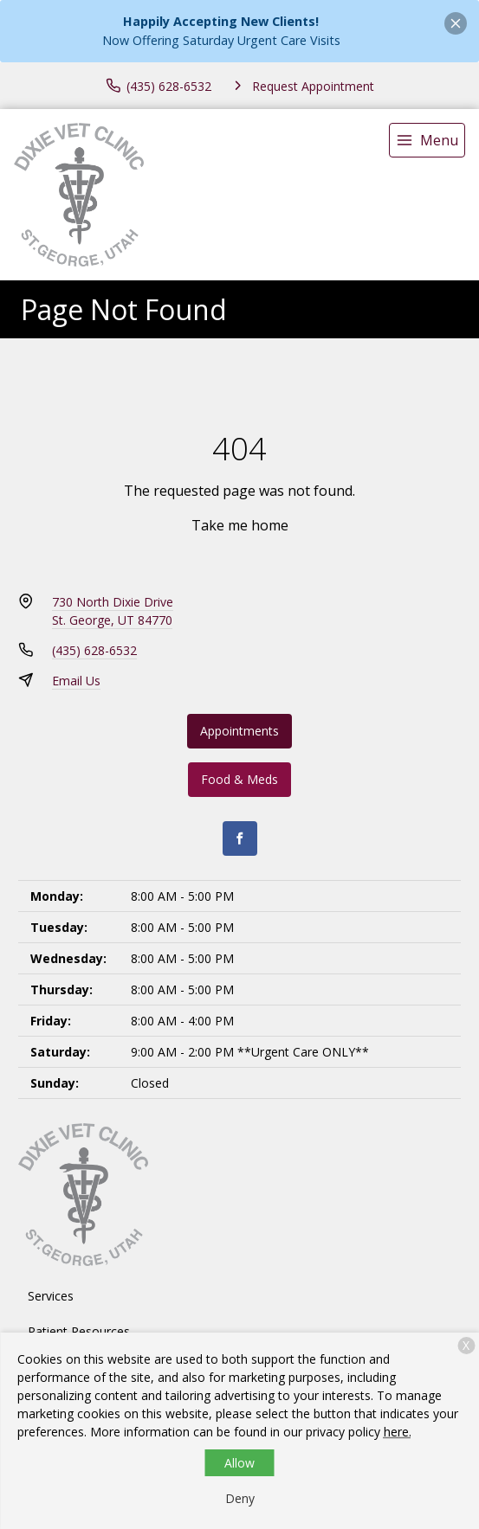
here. (397, 1431)
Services (51, 1296)
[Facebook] (240, 838)
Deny (240, 1498)
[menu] (427, 140)
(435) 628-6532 (94, 650)
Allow (239, 1463)
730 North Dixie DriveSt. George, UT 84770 (112, 611)
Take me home (239, 525)
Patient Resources (79, 1331)
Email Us (76, 680)
